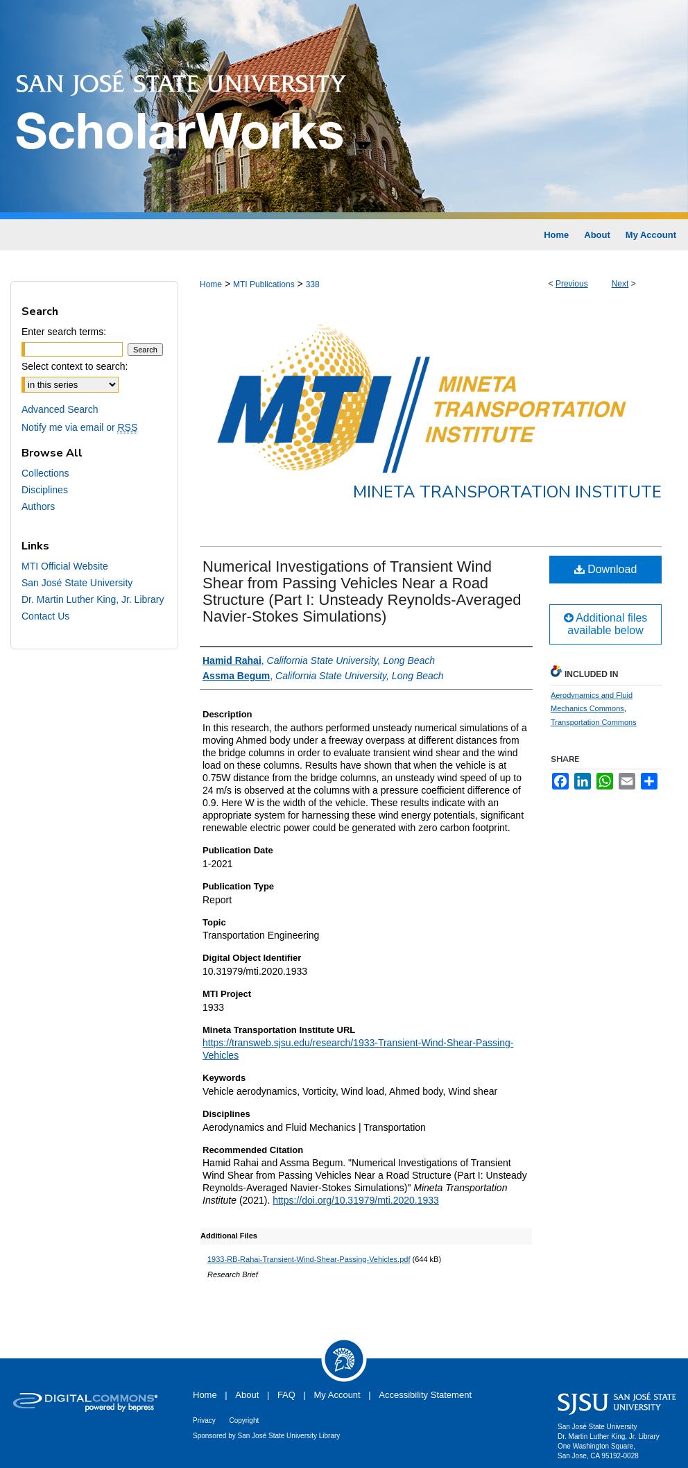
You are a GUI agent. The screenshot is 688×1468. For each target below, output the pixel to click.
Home (211, 284)
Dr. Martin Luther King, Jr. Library (93, 599)
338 (313, 284)
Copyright (244, 1420)
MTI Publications (264, 284)
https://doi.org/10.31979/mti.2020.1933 (356, 1200)
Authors (38, 506)
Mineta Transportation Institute (507, 492)
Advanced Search (60, 409)
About (247, 1395)
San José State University (77, 582)
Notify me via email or (79, 427)
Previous (572, 284)
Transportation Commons (594, 722)
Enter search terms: (64, 331)
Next (620, 284)
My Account (337, 1395)
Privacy (204, 1420)
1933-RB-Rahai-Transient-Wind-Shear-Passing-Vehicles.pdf (308, 1259)
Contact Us (45, 616)
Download (605, 569)
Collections (45, 473)
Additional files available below (606, 624)
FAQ (286, 1395)
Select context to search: (75, 366)
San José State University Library (289, 1436)
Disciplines (45, 489)
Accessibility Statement (425, 1395)
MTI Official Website (65, 566)
